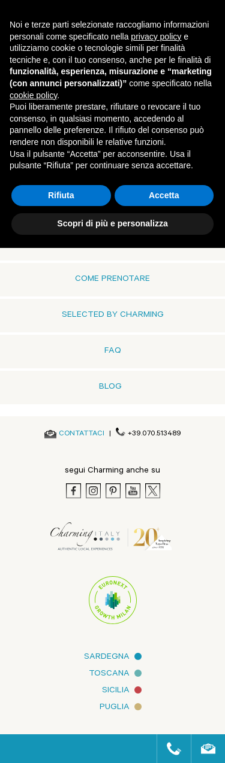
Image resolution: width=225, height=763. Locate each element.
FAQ (112, 351)
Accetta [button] (164, 195)
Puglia (115, 708)
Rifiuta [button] (61, 195)
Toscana (109, 674)
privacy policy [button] (156, 36)
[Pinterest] (113, 490)
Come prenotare (112, 279)
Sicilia (116, 691)
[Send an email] (81, 434)
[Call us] (169, 748)
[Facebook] (73, 490)
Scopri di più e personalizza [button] (112, 223)
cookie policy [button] (33, 95)
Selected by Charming (113, 315)
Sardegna (107, 657)
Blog (110, 387)
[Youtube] (132, 490)
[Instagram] (93, 490)
